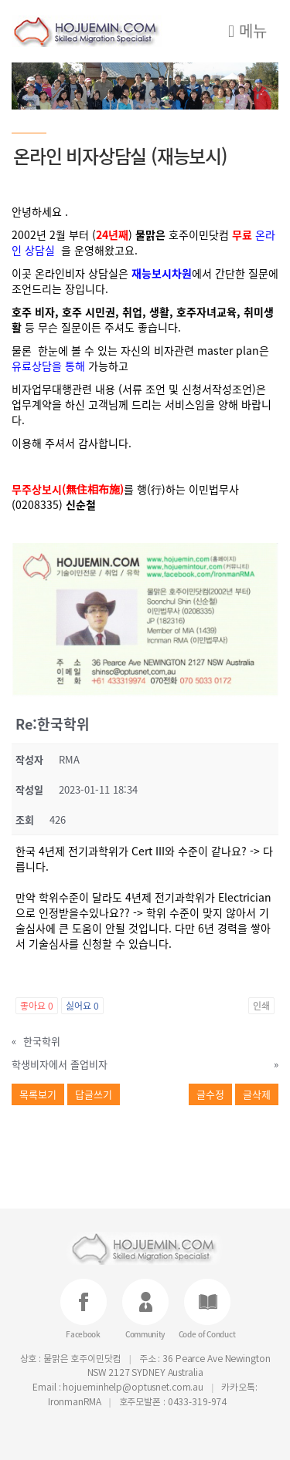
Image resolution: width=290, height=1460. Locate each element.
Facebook (83, 1333)
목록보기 (37, 1094)
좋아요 (36, 1006)
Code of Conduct (207, 1333)
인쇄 (261, 1006)
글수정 (210, 1094)
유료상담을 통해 (48, 365)
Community (145, 1333)
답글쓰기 (93, 1094)
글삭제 (257, 1094)
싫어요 (82, 1006)
